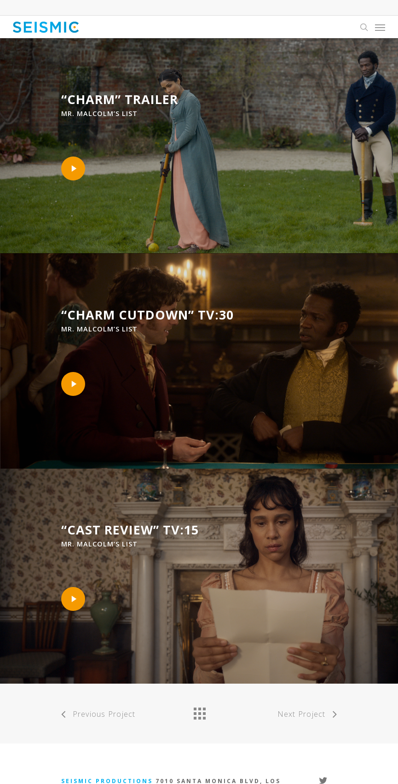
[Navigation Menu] (380, 27)
